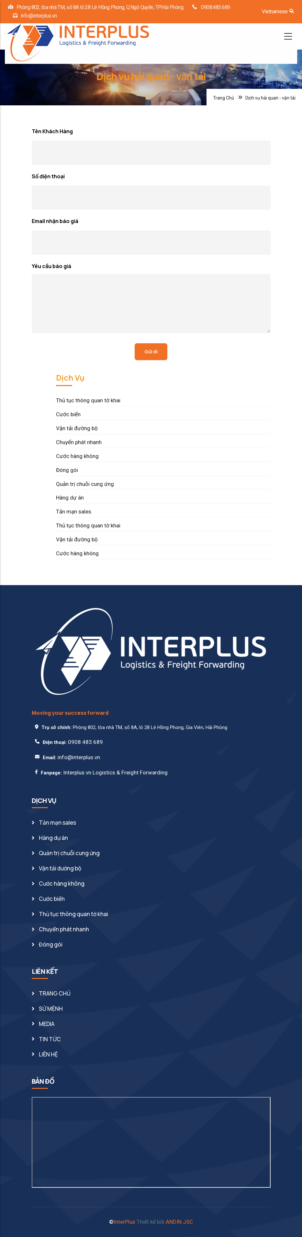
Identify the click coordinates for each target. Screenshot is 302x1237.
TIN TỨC (50, 1039)
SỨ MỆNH (51, 1008)
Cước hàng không (77, 456)
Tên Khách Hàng (52, 131)
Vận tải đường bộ (77, 428)
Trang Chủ (223, 97)
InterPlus (124, 1222)
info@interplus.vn (39, 16)
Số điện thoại (48, 176)
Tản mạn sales (73, 511)
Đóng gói (67, 470)
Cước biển (68, 414)
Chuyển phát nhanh (79, 442)
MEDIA (46, 1024)
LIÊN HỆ (48, 1054)
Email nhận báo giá (55, 221)
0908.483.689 (215, 7)
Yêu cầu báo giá (51, 266)
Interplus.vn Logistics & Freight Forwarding (115, 772)
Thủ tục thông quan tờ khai (88, 400)
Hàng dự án (70, 497)
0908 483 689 (85, 742)
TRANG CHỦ (55, 993)
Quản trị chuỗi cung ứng (85, 484)
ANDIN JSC (179, 1222)
